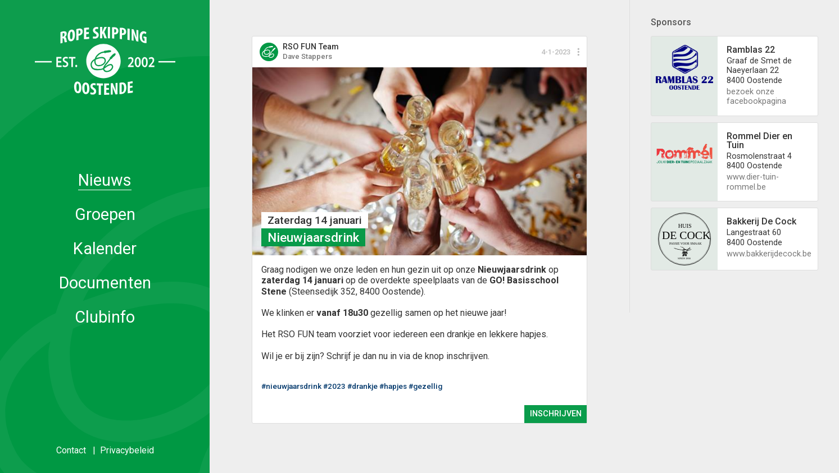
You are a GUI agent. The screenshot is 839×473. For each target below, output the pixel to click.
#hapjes (393, 386)
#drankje (362, 386)
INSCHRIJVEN (556, 414)
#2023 (334, 386)
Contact (71, 450)
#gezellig (425, 386)
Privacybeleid (127, 450)
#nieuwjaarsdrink (291, 386)
